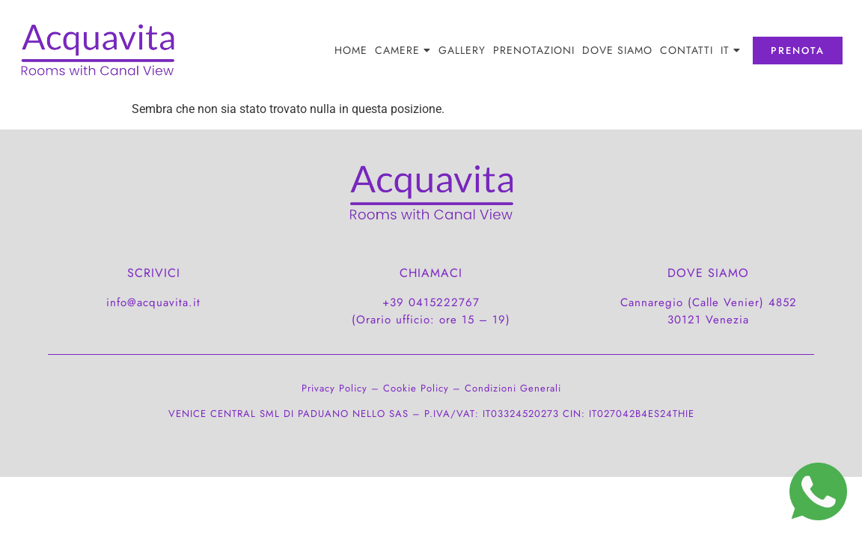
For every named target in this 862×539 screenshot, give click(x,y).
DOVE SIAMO (617, 50)
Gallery (462, 50)
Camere (403, 50)
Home (350, 50)
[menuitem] (731, 50)
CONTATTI (686, 50)
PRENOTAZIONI (534, 50)
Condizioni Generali (513, 388)
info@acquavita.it (153, 302)
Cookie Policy (416, 388)
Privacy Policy (334, 388)
